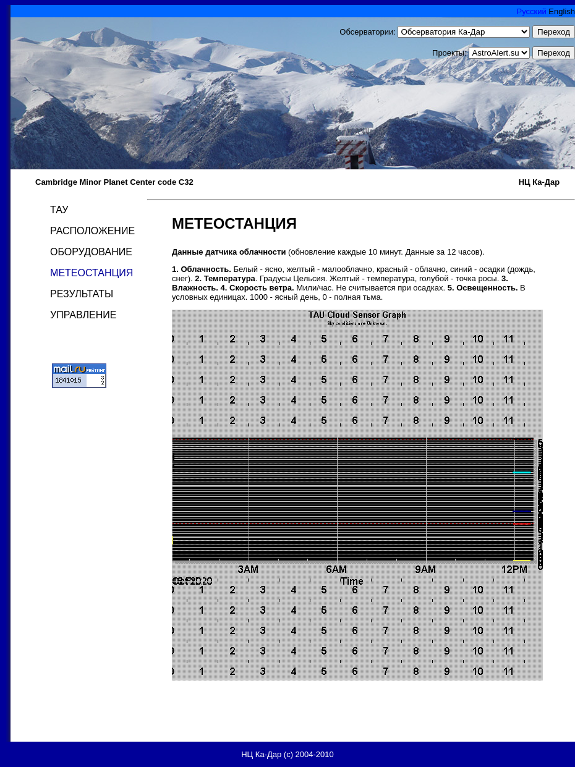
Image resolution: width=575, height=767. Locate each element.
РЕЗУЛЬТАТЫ (81, 294)
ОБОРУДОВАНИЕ (91, 252)
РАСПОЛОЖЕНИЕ (92, 231)
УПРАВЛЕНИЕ (83, 315)
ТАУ (59, 210)
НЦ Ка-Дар (539, 182)
